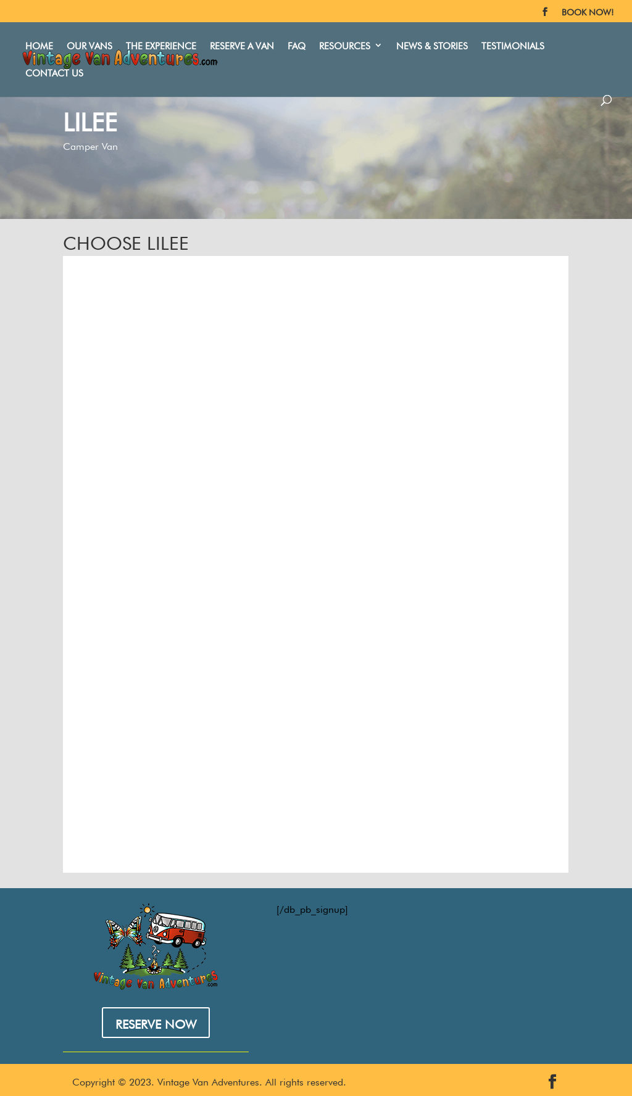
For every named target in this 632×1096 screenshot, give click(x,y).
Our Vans (83, 41)
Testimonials (506, 41)
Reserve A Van (235, 41)
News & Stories (425, 41)
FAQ (290, 41)
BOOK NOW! (587, 11)
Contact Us (580, 41)
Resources (338, 41)
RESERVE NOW (155, 1021)
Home (32, 41)
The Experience (154, 41)
